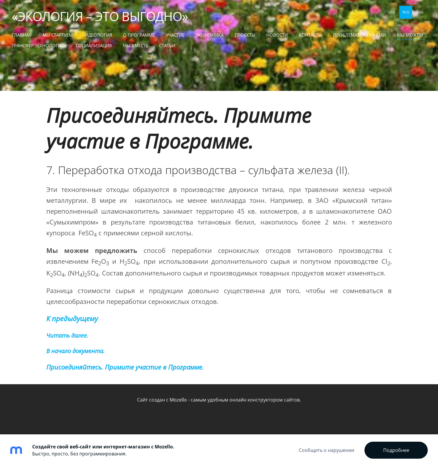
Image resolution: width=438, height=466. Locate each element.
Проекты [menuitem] (245, 35)
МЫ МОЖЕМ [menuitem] (410, 35)
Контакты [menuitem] (310, 35)
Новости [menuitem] (277, 35)
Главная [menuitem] (21, 35)
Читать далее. (67, 335)
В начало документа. (75, 351)
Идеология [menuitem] (98, 35)
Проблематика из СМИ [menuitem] (359, 35)
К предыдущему (72, 318)
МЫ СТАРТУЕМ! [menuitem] (58, 35)
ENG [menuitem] (420, 12)
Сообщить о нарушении (326, 450)
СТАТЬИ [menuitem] (167, 45)
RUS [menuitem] (406, 12)
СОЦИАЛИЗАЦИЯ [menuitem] (94, 45)
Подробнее (396, 450)
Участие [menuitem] (175, 35)
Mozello (178, 400)
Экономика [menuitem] (210, 35)
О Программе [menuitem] (139, 35)
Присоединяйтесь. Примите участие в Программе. (178, 128)
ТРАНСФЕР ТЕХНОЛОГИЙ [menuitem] (38, 45)
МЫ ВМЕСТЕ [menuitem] (135, 45)
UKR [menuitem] (391, 12)
